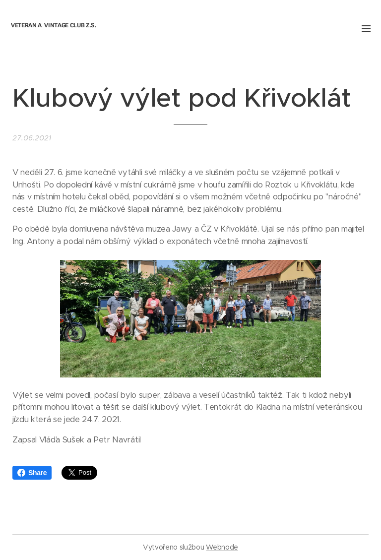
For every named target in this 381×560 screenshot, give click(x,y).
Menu (366, 28)
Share (32, 473)
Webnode (222, 547)
